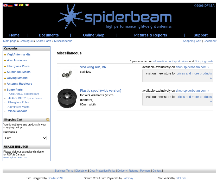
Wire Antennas (17, 60)
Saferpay (128, 178)
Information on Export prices (170, 61)
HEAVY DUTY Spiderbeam (25, 98)
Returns (133, 170)
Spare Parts (43, 40)
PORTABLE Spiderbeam (23, 93)
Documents (49, 35)
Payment (145, 170)
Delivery (122, 170)
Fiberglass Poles (18, 66)
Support (201, 35)
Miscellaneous (63, 40)
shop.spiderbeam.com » (192, 67)
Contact (156, 170)
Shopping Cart (192, 40)
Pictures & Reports (150, 35)
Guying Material (17, 77)
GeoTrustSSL (55, 178)
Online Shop (93, 35)
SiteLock (181, 178)
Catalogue (26, 40)
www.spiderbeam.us (15, 157)
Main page (9, 40)
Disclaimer (81, 170)
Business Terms (64, 170)
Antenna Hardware (19, 83)
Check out (209, 40)
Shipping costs (204, 61)
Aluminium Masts (18, 71)
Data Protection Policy (102, 170)
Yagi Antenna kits (18, 54)
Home (14, 35)
